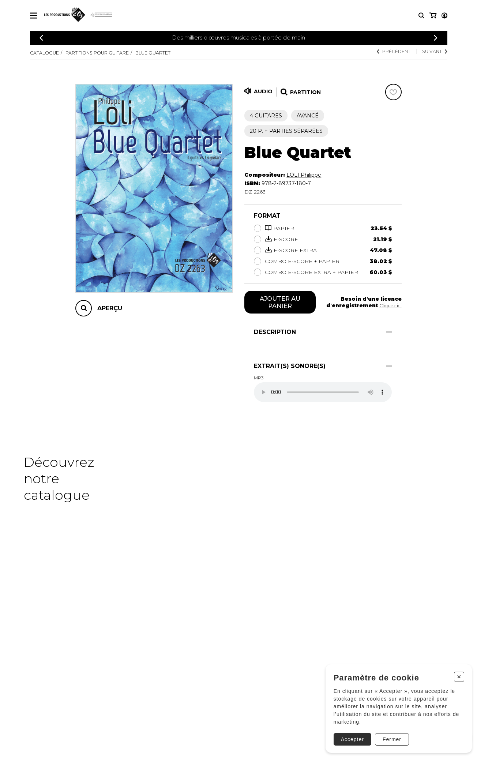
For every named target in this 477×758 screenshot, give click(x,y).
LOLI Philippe (303, 175)
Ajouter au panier (280, 303)
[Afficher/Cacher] (389, 333)
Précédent (386, 52)
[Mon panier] (443, 15)
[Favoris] (393, 92)
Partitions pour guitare (107, 52)
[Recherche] (421, 15)
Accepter (349, 735)
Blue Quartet (172, 52)
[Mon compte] (432, 15)
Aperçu (109, 308)
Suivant (432, 52)
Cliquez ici (389, 306)
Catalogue (46, 52)
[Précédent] (41, 37)
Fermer (389, 735)
